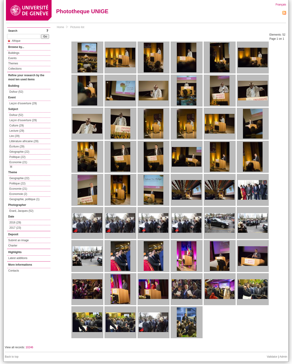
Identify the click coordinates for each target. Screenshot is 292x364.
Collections (15, 68)
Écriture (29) (16, 146)
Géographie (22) (19, 151)
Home (60, 27)
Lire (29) (14, 136)
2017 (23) (15, 227)
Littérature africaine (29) (23, 141)
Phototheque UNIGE (82, 11)
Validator (272, 356)
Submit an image (18, 240)
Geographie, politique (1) (24, 199)
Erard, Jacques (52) (21, 210)
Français (281, 4)
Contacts (13, 270)
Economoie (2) (18, 194)
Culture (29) (16, 125)
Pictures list (77, 27)
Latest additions (17, 258)
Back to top (11, 356)
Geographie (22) (19, 178)
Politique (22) (17, 157)
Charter (12, 245)
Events (12, 58)
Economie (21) (18, 162)
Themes (13, 63)
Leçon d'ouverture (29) (23, 103)
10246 (29, 347)
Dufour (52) (16, 91)
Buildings (13, 53)
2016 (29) (15, 222)
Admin (283, 356)
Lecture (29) (16, 130)
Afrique (14, 40)
